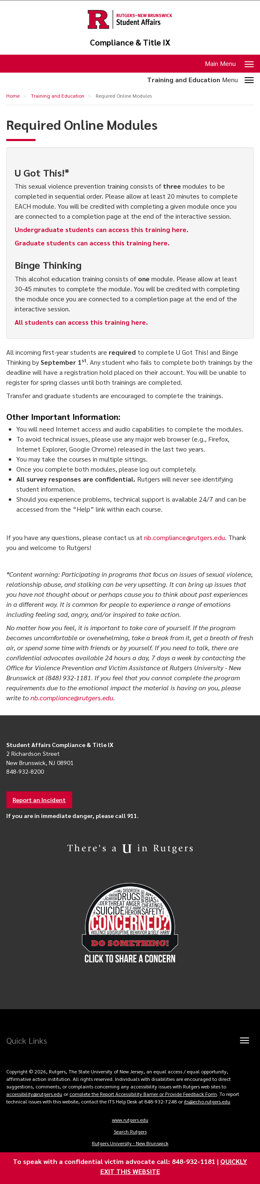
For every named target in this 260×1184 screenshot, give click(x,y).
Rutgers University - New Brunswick (130, 1143)
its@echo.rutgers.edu (207, 1101)
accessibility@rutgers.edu (34, 1094)
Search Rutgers (130, 1131)
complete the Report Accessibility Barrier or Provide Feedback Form (143, 1094)
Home (13, 95)
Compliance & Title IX (130, 42)
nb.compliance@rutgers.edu (184, 537)
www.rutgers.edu (130, 1119)
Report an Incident (39, 799)
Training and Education (57, 95)
